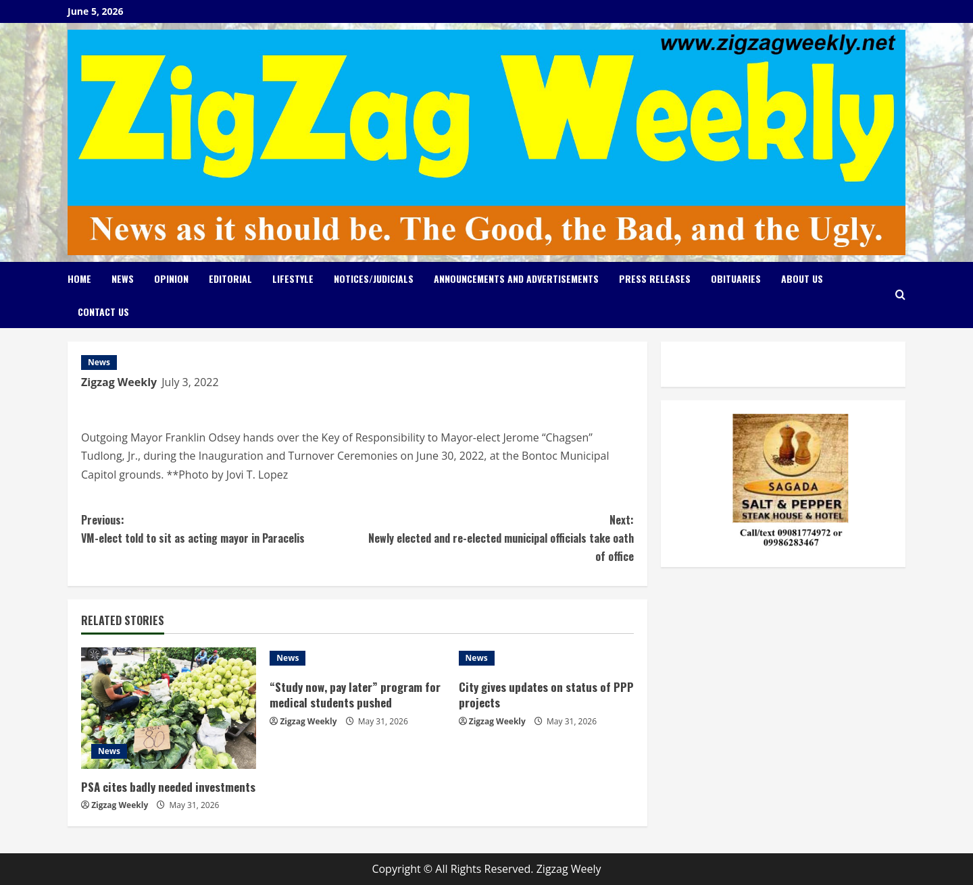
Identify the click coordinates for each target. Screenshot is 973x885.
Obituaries (736, 278)
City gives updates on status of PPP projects (546, 695)
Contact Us (103, 311)
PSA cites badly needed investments (168, 786)
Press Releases (655, 278)
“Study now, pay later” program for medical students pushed (355, 695)
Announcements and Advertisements (516, 278)
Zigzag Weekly (119, 382)
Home (79, 278)
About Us (802, 278)
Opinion (171, 278)
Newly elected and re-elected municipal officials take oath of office (495, 537)
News (122, 278)
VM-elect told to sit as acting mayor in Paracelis (219, 528)
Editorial (230, 278)
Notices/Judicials (374, 278)
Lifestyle (293, 278)
